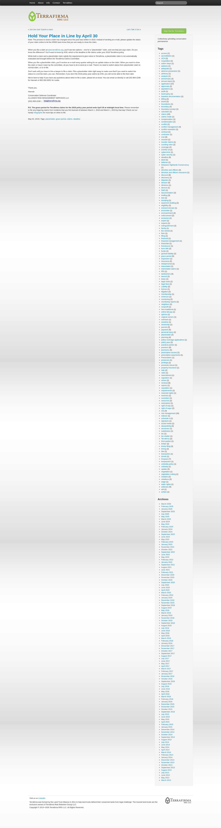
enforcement (166, 215)
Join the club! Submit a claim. (41, 29)
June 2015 (165, 717)
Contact (56, 3)
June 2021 (165, 570)
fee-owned (165, 231)
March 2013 (166, 780)
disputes (164, 180)
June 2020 (165, 587)
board (163, 101)
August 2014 (166, 740)
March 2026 (166, 504)
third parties (166, 441)
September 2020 (168, 582)
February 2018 (167, 641)
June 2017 (165, 661)
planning (164, 337)
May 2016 (165, 691)
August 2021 (166, 567)
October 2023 (166, 532)
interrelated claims (168, 269)
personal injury (167, 332)
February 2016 (167, 699)
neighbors (165, 304)
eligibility (164, 205)
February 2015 (167, 724)
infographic (38, 113)
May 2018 (165, 633)
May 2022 (165, 557)
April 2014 (165, 750)
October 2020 (166, 580)
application (165, 84)
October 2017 (166, 651)
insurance (165, 261)
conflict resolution (168, 129)
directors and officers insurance (174, 172)
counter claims (167, 142)
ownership (165, 325)
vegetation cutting (168, 474)
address (164, 66)
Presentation (166, 357)
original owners (167, 317)
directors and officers (169, 170)
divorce (164, 188)
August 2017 (166, 656)
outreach (164, 319)
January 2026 (166, 509)
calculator (165, 112)
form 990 (164, 248)
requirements (166, 390)
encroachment (167, 213)
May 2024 (165, 524)
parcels (164, 327)
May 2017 (165, 664)
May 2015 (165, 719)
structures (165, 428)
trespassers (166, 461)
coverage (165, 147)
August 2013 (166, 770)
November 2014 (167, 732)
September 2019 (168, 605)
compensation (167, 119)
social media (166, 423)
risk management (168, 413)
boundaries (165, 104)
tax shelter (165, 436)
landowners (166, 274)
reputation (165, 388)
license (164, 289)
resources (165, 401)
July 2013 (165, 773)
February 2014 (167, 755)
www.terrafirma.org (55, 50)
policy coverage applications (172, 340)
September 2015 (168, 712)
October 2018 (166, 620)
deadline (76, 119)
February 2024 (167, 527)
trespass (164, 459)
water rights (166, 484)
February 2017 (167, 671)
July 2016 (165, 686)
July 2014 (165, 742)
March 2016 (166, 696)
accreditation (166, 56)
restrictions (165, 403)
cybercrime (165, 152)
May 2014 (165, 747)
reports (164, 385)
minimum (165, 297)
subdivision (165, 431)
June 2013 (165, 775)
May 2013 (165, 778)
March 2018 (166, 638)
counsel (164, 139)
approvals (165, 86)
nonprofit (164, 307)
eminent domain (167, 208)
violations (165, 479)
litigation (164, 292)
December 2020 (167, 575)
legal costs (165, 281)
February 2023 (167, 542)
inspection (165, 259)
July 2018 (165, 628)
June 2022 (165, 555)
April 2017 (165, 666)
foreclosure (165, 246)
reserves (164, 395)
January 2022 (166, 562)
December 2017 (167, 646)
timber (163, 444)
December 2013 (167, 760)
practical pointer (167, 345)
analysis (164, 76)
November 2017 (167, 648)
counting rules (167, 145)
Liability (164, 286)
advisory (164, 74)
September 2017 (168, 653)
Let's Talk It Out (133, 29)
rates (163, 373)
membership (166, 294)
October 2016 (166, 679)
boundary (165, 106)
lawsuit (164, 276)
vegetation (165, 472)
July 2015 (165, 714)
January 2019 (166, 615)
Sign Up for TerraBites (174, 31)
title (162, 451)
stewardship (166, 426)
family (163, 228)
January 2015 (166, 727)
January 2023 (166, 544)
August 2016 (166, 684)
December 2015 (167, 704)
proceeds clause (168, 365)
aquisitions (165, 89)
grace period (61, 119)
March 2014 (166, 752)
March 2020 (166, 593)
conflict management (169, 127)
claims (69, 119)
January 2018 (166, 643)
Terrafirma (165, 439)
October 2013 (166, 765)
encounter (165, 210)
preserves (165, 360)
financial (164, 238)
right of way (166, 406)
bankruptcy (165, 94)
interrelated (165, 266)
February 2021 (167, 572)
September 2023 (168, 534)
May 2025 (165, 516)
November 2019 (167, 603)
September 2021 (168, 565)
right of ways (166, 408)
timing (163, 449)
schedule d (165, 418)
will (162, 489)
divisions (164, 185)
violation (164, 477)
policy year (165, 342)
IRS (162, 271)
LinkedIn (41, 798)
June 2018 (165, 631)
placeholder (50, 119)
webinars (165, 487)
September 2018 (168, 623)
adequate (165, 68)
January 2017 (166, 674)
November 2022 (167, 547)
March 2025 (166, 519)
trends (163, 456)
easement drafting (168, 203)
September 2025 (168, 511)
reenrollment (166, 375)
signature (165, 421)
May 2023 (165, 539)
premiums (165, 350)
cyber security (167, 155)
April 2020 (165, 590)
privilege (164, 363)
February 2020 (167, 595)
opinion (164, 314)
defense (164, 162)
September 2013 (168, 767)
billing (163, 99)
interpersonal (166, 264)
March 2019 (166, 613)
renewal (164, 383)
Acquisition (165, 61)
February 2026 (167, 506)
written (164, 492)
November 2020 (167, 577)
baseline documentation (171, 96)
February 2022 (167, 560)
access (164, 53)
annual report (166, 81)
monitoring (165, 299)
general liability (167, 254)
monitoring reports (168, 302)
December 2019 (167, 600)
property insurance (168, 368)
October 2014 (166, 734)
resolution (165, 398)
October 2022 (166, 549)
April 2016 (165, 694)
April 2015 (165, 722)
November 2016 (167, 676)
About (40, 3)
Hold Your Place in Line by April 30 (63, 36)
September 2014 (168, 737)
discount (164, 175)
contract (164, 132)
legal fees (165, 284)
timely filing (165, 446)
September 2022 (168, 552)
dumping (164, 200)
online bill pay (166, 312)
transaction (165, 454)
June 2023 (165, 537)
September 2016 (168, 681)
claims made (166, 117)
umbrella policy (167, 464)
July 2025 (165, 514)
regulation (165, 378)
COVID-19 (165, 150)
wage (163, 482)
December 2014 (167, 729)
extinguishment (167, 226)
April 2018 (165, 636)
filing (163, 236)
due (162, 198)
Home (32, 3)
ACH (163, 58)
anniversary (166, 79)
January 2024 (166, 529)
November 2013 (167, 762)
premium (164, 347)
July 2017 (165, 658)
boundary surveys (168, 109)
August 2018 (166, 625)
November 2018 (167, 618)
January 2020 (166, 598)
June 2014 (165, 745)
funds (163, 251)
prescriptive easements (170, 355)
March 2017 (166, 669)
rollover (164, 416)
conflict (164, 124)
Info (48, 3)
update (164, 469)
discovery (165, 177)
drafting (164, 195)
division (164, 183)
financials (165, 243)
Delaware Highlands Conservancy (175, 165)
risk (162, 411)
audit (163, 91)
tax (162, 434)
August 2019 (166, 608)
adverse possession (169, 71)
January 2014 (166, 757)
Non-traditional (167, 309)
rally (163, 370)
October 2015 (166, 709)
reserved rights (167, 393)
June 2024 (165, 522)
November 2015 (167, 707)
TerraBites (67, 3)
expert (163, 221)
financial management (170, 241)
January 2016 (166, 702)
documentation (167, 193)
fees (163, 233)
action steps (166, 63)
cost (163, 137)
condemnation (167, 122)
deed (163, 160)
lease (163, 279)
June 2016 (165, 689)
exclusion (165, 218)
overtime (164, 322)
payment (164, 330)
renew (163, 380)
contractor (165, 134)
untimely (164, 466)
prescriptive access (169, 352)
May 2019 (165, 610)
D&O (163, 190)
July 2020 (165, 585)
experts (164, 223)
